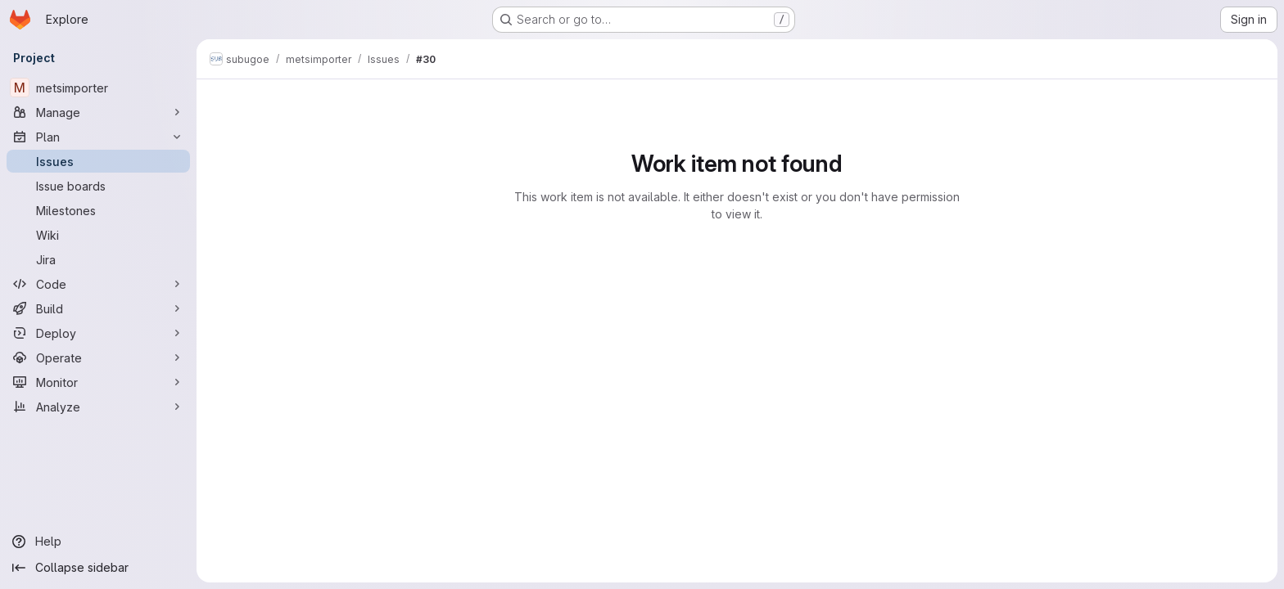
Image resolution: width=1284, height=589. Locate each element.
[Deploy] (98, 332)
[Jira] (98, 259)
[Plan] (98, 136)
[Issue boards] (98, 185)
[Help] (98, 541)
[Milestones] (98, 210)
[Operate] (98, 357)
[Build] (98, 308)
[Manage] (98, 112)
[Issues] (98, 161)
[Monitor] (98, 382)
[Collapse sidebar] (98, 567)
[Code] (98, 283)
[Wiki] (98, 234)
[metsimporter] (98, 87)
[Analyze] (98, 406)
